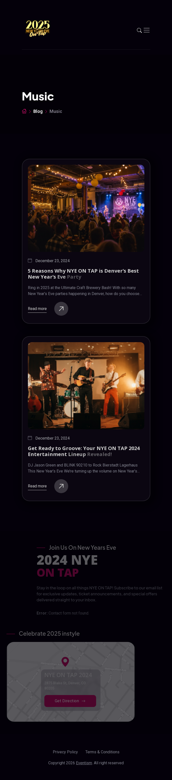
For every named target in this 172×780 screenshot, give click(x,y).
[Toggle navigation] (146, 30)
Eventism (84, 763)
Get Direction (62, 701)
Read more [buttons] (48, 309)
